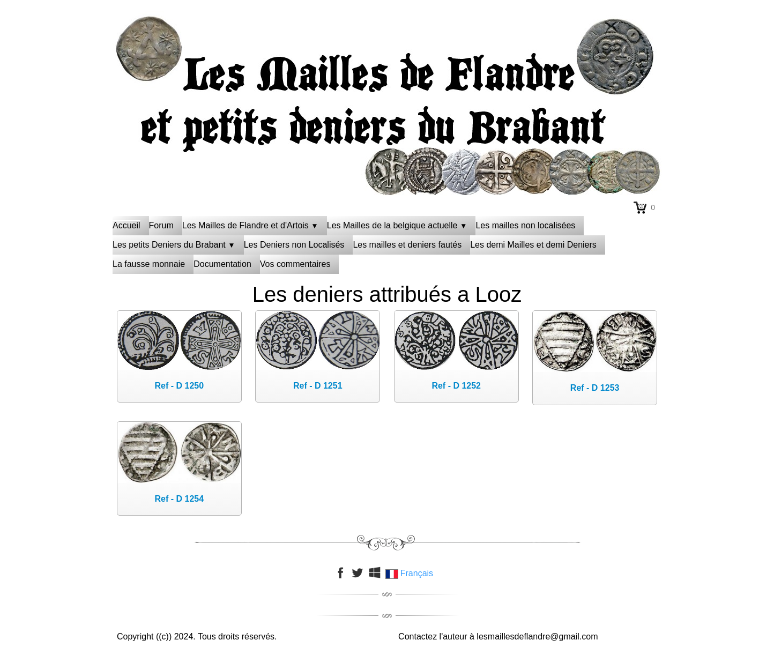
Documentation (222, 264)
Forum (161, 225)
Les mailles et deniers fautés (407, 244)
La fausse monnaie (149, 264)
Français (410, 573)
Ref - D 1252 (456, 385)
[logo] (387, 40)
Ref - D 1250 (179, 385)
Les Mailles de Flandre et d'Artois (250, 225)
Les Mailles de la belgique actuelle (397, 225)
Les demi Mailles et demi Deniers (533, 244)
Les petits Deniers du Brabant (174, 244)
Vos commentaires (295, 264)
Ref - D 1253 (595, 387)
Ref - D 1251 (318, 385)
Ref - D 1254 (179, 498)
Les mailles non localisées (525, 225)
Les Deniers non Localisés (294, 244)
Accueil (126, 225)
